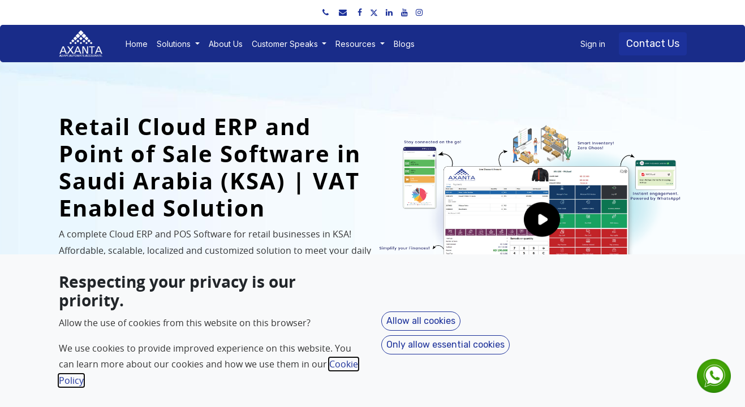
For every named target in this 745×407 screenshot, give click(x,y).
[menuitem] (136, 43)
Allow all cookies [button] (420, 320)
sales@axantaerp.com (185, 12)
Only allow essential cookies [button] (445, 344)
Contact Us (652, 43)
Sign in (592, 44)
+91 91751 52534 (102, 12)
